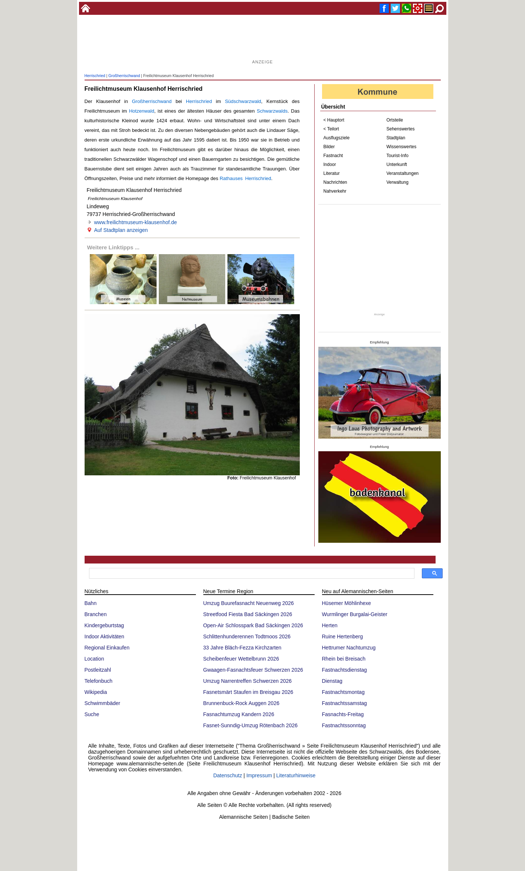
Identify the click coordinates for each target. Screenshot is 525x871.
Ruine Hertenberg (342, 636)
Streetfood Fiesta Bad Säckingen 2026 (247, 614)
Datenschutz (227, 775)
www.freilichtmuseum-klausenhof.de (135, 222)
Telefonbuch (99, 681)
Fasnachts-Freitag (343, 714)
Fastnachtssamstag (344, 703)
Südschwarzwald (243, 101)
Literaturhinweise (296, 775)
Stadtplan (396, 137)
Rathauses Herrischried (245, 178)
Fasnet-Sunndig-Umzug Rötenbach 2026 (250, 725)
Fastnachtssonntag (344, 725)
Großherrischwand (124, 76)
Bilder (329, 146)
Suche (92, 714)
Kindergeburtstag (104, 625)
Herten (330, 625)
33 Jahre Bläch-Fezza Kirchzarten (242, 648)
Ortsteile (395, 120)
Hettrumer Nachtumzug (349, 648)
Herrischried (95, 76)
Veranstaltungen (403, 173)
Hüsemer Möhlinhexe (346, 603)
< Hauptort (334, 120)
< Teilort (331, 129)
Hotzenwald (141, 111)
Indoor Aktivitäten (104, 636)
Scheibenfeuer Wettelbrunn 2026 (241, 659)
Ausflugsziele (337, 137)
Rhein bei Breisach (344, 659)
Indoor (330, 164)
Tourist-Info (397, 155)
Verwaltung (397, 182)
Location (94, 659)
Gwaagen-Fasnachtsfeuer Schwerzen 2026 (253, 670)
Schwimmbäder (102, 703)
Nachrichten (335, 182)
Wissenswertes (402, 146)
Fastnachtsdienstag (344, 670)
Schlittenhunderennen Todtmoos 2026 (247, 636)
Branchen (96, 614)
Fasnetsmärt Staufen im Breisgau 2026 (248, 692)
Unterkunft (397, 164)
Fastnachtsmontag (343, 692)
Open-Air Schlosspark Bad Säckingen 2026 (253, 625)
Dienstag (332, 681)
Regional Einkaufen (107, 648)
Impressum (259, 775)
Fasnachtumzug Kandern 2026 (238, 714)
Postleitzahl (98, 670)
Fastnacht (333, 155)
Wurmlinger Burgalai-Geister (354, 614)
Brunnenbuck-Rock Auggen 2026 (241, 703)
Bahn (91, 603)
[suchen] (251, 573)
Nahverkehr (335, 191)
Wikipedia (96, 692)
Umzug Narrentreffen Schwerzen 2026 (247, 681)
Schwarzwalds (272, 111)
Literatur (332, 173)
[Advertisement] (263, 40)
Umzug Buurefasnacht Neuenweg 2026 (248, 603)
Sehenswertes (401, 129)
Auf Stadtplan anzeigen (121, 230)
